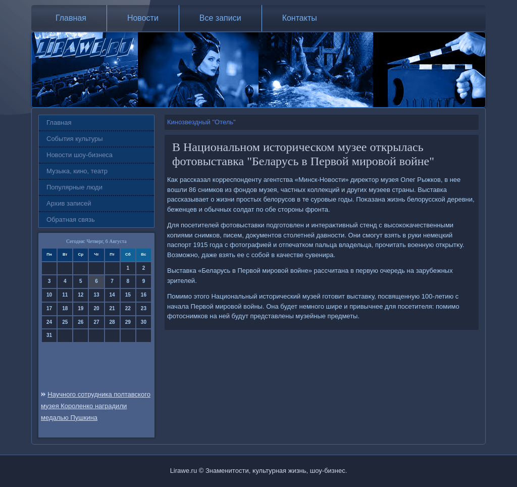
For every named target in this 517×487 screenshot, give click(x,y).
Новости (143, 18)
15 (128, 295)
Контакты (299, 18)
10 (49, 295)
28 (112, 322)
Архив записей (68, 203)
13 (96, 295)
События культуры (74, 138)
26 (80, 322)
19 (80, 308)
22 (128, 308)
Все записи (220, 18)
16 (143, 295)
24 (49, 322)
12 (80, 295)
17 (49, 308)
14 (112, 295)
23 (143, 308)
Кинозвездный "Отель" (201, 122)
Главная (71, 18)
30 (143, 322)
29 (128, 322)
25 (65, 322)
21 (112, 308)
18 (65, 308)
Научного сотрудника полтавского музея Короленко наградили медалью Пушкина (95, 406)
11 (65, 295)
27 (96, 322)
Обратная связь (70, 219)
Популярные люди (74, 187)
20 (96, 308)
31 (49, 335)
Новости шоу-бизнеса (79, 155)
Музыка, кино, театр (77, 171)
